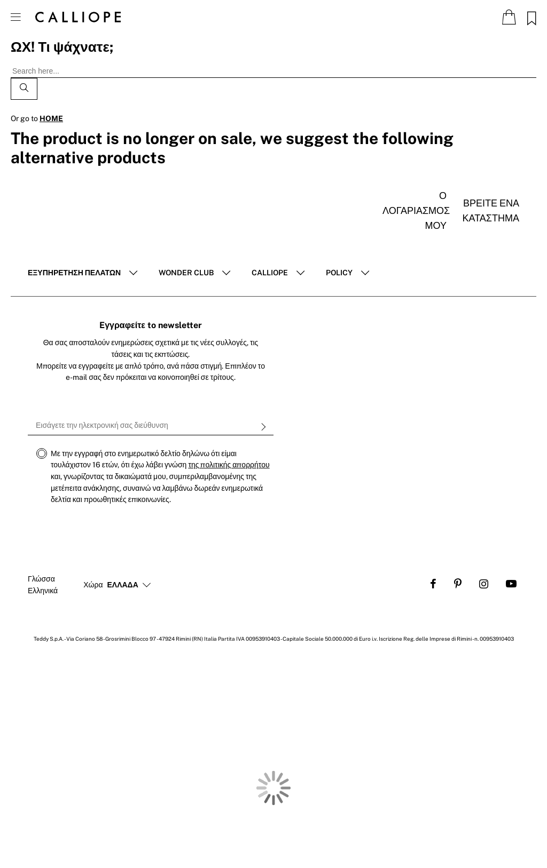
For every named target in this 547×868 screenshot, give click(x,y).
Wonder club (186, 272)
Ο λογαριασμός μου (414, 210)
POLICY (339, 272)
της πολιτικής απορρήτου (228, 464)
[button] (122, 585)
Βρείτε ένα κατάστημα (491, 210)
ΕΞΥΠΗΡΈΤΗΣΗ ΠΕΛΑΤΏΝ (74, 272)
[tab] (82, 273)
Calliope (270, 272)
